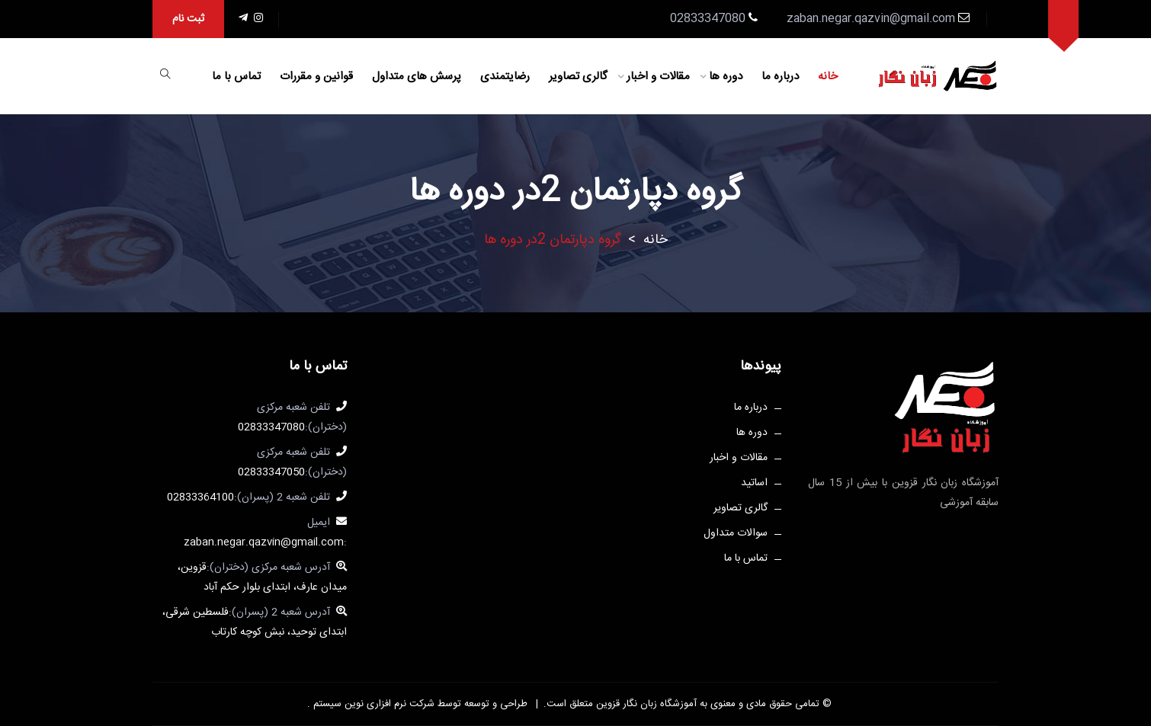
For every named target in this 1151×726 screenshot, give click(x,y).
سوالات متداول (736, 533)
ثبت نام (188, 19)
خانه (828, 76)
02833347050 (271, 472)
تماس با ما (236, 76)
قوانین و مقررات (316, 76)
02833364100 (200, 497)
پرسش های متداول (416, 76)
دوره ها (725, 76)
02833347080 (271, 427)
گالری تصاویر (578, 76)
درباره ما (780, 76)
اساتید (754, 483)
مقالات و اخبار (658, 76)
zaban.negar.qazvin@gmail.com (871, 19)
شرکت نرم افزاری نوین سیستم (372, 704)
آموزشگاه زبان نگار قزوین (645, 704)
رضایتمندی (505, 76)
